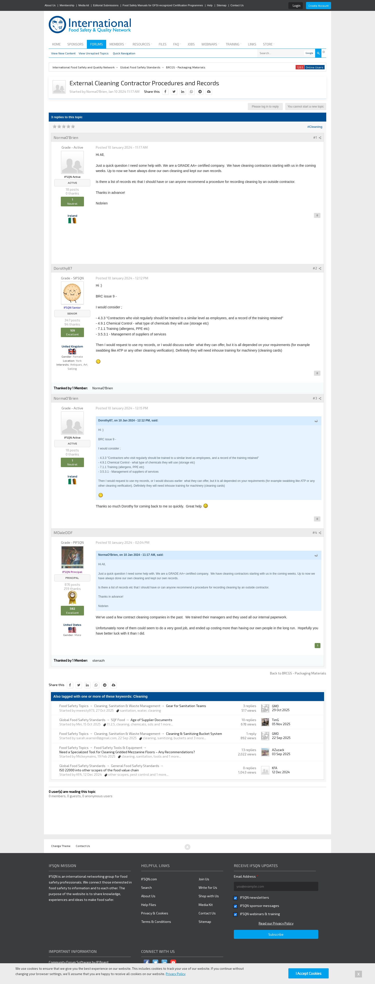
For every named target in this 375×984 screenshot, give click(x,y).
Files (163, 44)
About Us (50, 5)
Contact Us (236, 5)
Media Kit (206, 905)
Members (118, 44)
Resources (142, 44)
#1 (317, 137)
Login (296, 5)
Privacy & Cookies (154, 913)
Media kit (83, 5)
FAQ (177, 44)
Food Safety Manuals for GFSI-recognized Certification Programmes (163, 5)
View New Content (63, 53)
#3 (317, 398)
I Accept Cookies (308, 973)
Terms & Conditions (156, 921)
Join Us (204, 879)
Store (268, 44)
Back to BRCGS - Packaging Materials (298, 673)
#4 (316, 532)
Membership (67, 5)
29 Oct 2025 (281, 710)
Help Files (148, 905)
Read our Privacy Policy (276, 923)
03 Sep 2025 (281, 754)
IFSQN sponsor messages (259, 906)
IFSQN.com (149, 879)
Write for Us (208, 887)
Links (252, 44)
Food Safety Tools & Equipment (118, 747)
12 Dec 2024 (281, 772)
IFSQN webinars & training (260, 914)
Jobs (191, 44)
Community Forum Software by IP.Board (78, 962)
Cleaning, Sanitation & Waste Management (127, 706)
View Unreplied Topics (94, 53)
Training (233, 44)
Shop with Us (209, 896)
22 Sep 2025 (281, 738)
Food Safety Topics (74, 706)
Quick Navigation (124, 53)
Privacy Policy (176, 974)
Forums (96, 44)
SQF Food (118, 720)
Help (210, 5)
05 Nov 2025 (281, 724)
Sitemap (221, 5)
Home (56, 44)
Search (146, 887)
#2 (317, 268)
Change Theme (60, 845)
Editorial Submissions (105, 5)
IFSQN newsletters (254, 897)
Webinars (210, 44)
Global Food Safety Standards (82, 720)
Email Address (246, 876)
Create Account (318, 5)
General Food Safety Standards (135, 766)
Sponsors (75, 44)
